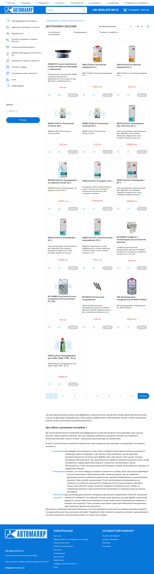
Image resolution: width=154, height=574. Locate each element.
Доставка (26, 3)
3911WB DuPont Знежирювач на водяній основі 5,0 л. (62, 181)
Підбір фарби (18, 86)
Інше (14, 79)
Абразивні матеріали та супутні (26, 27)
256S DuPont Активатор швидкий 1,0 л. (94, 65)
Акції (56, 567)
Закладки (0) (78, 3)
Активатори (59, 451)
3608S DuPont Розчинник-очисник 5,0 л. (95, 124)
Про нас (11, 3)
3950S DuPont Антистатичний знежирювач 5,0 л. (97, 238)
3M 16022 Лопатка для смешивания (93, 298)
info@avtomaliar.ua (15, 568)
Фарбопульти (17, 33)
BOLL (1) (11, 111)
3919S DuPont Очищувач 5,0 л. (97, 181)
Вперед (143, 396)
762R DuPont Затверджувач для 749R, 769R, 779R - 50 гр (62, 357)
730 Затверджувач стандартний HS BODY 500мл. (132, 298)
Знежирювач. (60, 471)
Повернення (43, 3)
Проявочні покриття (108, 32)
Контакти (61, 3)
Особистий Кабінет (111, 536)
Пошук (23, 120)
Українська (95, 3)
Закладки (106, 543)
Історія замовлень (110, 539)
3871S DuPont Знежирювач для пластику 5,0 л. (130, 124)
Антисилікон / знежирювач (54, 33)
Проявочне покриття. (58, 496)
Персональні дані (61, 543)
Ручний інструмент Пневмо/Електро (24, 40)
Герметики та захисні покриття (25, 61)
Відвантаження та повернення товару (71, 539)
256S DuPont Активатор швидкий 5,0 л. (129, 65)
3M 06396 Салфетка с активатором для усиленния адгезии (131, 239)
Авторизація (114, 3)
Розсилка (106, 546)
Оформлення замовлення (137, 3)
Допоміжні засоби (76, 21)
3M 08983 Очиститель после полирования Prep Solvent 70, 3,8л (62, 299)
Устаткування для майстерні (24, 73)
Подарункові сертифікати (65, 564)
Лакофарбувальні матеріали (24, 21)
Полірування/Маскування (23, 47)
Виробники (59, 560)
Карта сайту (59, 557)
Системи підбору (19, 67)
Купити (73, 95)
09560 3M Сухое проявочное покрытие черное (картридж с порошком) (62, 66)
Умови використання (63, 546)
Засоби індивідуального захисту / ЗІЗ (27, 54)
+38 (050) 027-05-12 (105, 9)
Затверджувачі (80, 32)
